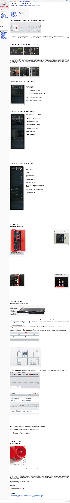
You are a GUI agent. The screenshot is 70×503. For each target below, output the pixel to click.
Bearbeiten (20, 1)
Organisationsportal (4, 27)
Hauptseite (3, 14)
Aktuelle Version (23, 5)
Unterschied (12, 5)
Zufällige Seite (3, 15)
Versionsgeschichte (26, 1)
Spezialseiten (3, 35)
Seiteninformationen (4, 38)
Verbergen (22, 7)
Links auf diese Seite (4, 32)
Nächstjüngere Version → (32, 5)
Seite (11, 1)
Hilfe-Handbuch (3, 28)
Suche (1, 9)
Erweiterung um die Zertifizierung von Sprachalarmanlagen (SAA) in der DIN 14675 (24, 497)
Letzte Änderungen (4, 29)
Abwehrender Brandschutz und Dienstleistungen (3, 23)
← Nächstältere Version (17, 5)
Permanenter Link (4, 37)
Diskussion (14, 1)
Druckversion (3, 36)
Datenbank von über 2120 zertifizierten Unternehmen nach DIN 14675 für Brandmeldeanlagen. (26, 496)
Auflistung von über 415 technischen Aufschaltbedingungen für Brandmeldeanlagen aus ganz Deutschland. (28, 495)
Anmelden (67, 0)
